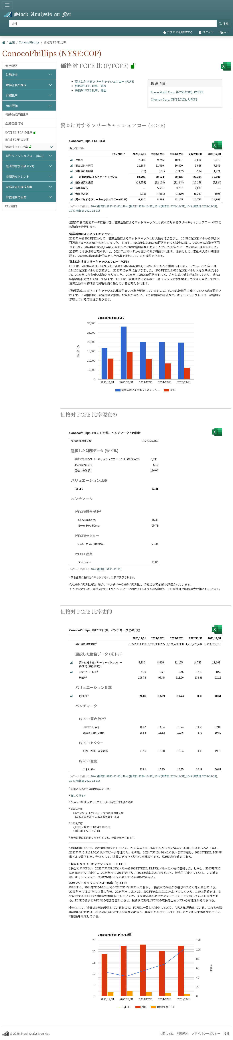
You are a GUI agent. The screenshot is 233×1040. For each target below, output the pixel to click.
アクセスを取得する (178, 32)
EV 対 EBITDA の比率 (20, 132)
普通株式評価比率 (17, 114)
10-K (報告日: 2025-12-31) (106, 206)
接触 (226, 1033)
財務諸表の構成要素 (19, 187)
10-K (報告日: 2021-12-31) (84, 210)
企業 (12, 42)
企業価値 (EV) (14, 123)
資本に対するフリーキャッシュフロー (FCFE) (104, 81)
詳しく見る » (78, 795)
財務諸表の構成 (16, 85)
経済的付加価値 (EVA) (20, 166)
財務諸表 (12, 74)
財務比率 (12, 95)
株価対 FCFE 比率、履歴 (90, 90)
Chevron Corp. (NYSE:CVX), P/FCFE (174, 99)
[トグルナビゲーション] (7, 5)
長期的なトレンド (17, 176)
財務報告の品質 (16, 197)
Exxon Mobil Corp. (89, 525)
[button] (71, 160)
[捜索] (113, 23)
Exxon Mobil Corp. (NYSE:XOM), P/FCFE (177, 92)
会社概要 (11, 65)
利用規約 (183, 1033)
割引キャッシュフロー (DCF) (25, 155)
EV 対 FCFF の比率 (17, 139)
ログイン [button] (206, 32)
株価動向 (11, 206)
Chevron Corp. (87, 520)
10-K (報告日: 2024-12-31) (138, 206)
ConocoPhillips (29, 42)
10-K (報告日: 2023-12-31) (170, 206)
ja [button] (223, 32)
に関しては (166, 1033)
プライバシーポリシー (206, 1033)
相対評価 (12, 105)
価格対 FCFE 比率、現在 (90, 86)
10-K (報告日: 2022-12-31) (201, 206)
